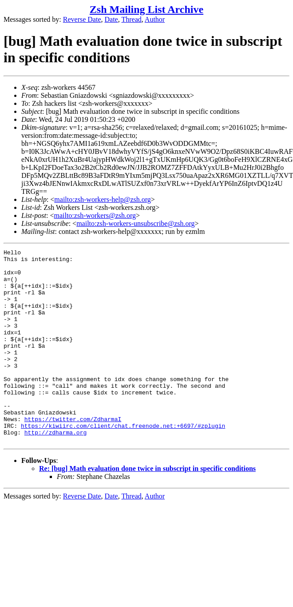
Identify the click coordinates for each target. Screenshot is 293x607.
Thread (131, 19)
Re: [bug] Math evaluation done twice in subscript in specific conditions (147, 507)
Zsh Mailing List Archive (146, 9)
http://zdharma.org (55, 470)
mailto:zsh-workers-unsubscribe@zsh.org (135, 223)
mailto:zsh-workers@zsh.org (95, 215)
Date (111, 19)
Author (155, 19)
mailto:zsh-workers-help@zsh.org (102, 199)
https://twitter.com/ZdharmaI (72, 454)
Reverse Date (82, 19)
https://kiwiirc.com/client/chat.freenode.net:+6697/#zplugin (123, 462)
